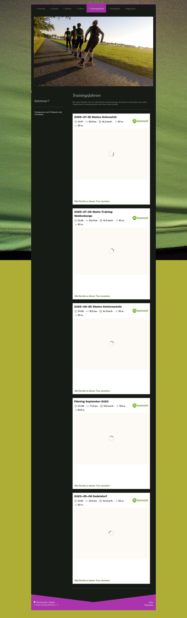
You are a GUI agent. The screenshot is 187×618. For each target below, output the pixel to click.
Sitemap (52, 602)
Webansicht (148, 605)
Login (151, 602)
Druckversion (41, 602)
